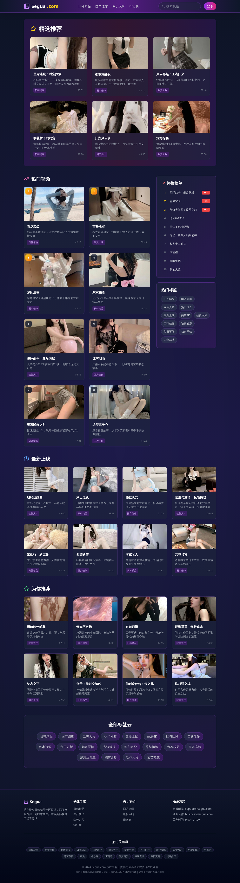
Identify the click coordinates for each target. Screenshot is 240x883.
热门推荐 (186, 307)
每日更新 (169, 331)
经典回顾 (201, 315)
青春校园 (173, 747)
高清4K (185, 315)
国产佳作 (101, 6)
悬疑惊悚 (152, 747)
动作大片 (132, 757)
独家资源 (186, 323)
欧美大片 (118, 6)
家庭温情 (195, 747)
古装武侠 (169, 340)
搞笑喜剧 (111, 757)
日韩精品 (84, 6)
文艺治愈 (153, 757)
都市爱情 (186, 331)
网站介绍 (128, 808)
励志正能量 (88, 757)
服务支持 (128, 819)
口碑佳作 (169, 323)
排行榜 (134, 6)
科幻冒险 (130, 747)
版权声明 (128, 814)
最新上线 (169, 315)
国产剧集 (186, 299)
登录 (210, 6)
